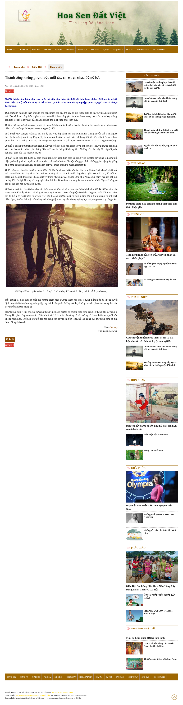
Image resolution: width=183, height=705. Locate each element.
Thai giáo (138, 163)
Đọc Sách (11, 58)
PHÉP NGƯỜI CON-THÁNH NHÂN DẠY (158, 612)
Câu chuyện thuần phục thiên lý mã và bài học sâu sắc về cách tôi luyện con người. (160, 85)
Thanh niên (56, 67)
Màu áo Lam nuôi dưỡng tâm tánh (145, 637)
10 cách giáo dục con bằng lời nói (160, 279)
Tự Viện (106, 50)
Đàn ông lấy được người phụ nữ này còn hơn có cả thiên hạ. (151, 427)
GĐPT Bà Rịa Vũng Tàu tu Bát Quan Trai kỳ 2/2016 (159, 644)
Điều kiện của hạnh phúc (156, 434)
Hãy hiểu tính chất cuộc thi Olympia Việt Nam (149, 507)
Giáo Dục (70, 50)
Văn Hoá (47, 50)
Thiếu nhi (137, 214)
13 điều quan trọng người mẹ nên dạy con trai (160, 265)
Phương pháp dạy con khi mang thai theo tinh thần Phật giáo (151, 205)
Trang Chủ (11, 50)
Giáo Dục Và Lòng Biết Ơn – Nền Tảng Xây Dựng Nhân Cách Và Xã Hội (150, 588)
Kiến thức (138, 468)
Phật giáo (138, 547)
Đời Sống (58, 50)
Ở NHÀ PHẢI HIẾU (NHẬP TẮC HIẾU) (159, 596)
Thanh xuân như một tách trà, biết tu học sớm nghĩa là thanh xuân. (161, 131)
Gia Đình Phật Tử (143, 628)
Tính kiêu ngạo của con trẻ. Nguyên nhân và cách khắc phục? (150, 256)
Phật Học (36, 50)
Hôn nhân (138, 380)
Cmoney (113, 327)
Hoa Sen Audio (159, 50)
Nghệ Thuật (118, 50)
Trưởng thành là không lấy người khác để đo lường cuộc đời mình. (160, 115)
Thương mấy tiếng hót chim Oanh (160, 659)
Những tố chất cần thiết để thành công (160, 531)
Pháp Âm (129, 50)
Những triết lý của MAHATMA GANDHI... (159, 515)
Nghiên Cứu (82, 50)
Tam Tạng (95, 50)
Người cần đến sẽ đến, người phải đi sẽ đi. (160, 147)
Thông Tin (24, 50)
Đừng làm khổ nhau (153, 450)
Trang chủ (19, 67)
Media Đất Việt (143, 50)
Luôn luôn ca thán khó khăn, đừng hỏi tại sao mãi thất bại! (160, 99)
